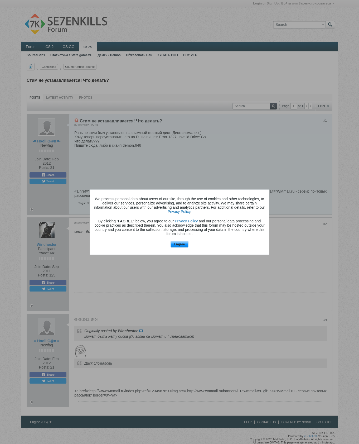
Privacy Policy (179, 211)
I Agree (179, 244)
